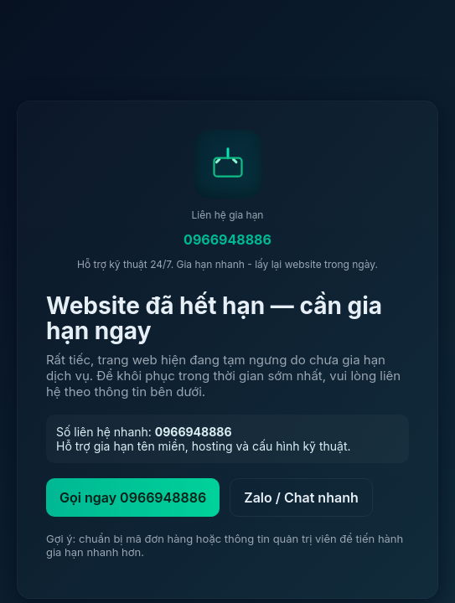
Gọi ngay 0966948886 (132, 497)
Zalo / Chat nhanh (301, 497)
